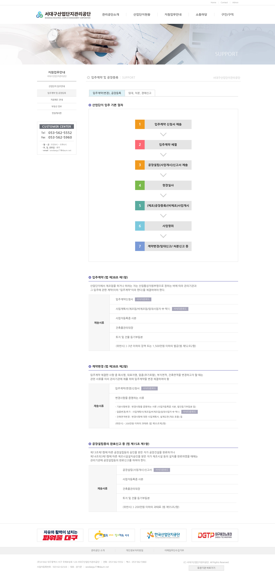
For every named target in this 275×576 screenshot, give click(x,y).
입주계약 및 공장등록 (56, 93)
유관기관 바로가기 (206, 568)
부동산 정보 (57, 106)
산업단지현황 (141, 14)
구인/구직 (227, 14)
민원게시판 (57, 113)
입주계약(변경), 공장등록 (107, 93)
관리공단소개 (110, 14)
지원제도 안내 (57, 99)
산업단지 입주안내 (57, 86)
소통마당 (201, 14)
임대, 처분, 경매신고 (139, 93)
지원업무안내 (173, 14)
